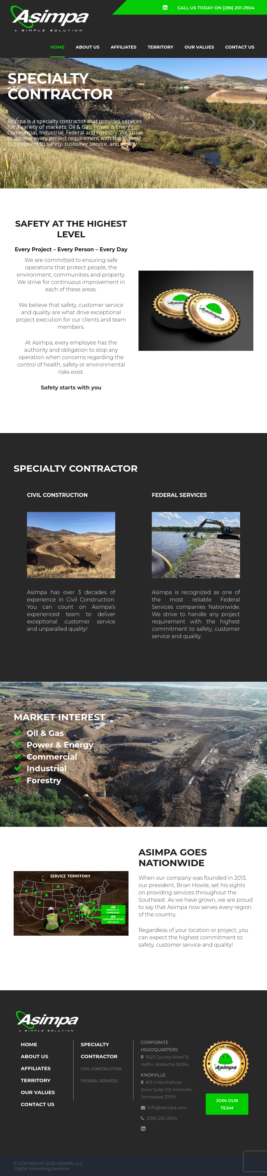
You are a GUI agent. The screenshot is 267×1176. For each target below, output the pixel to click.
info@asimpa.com (164, 1107)
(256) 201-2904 (159, 1118)
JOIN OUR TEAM (227, 1104)
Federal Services (99, 1081)
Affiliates (123, 47)
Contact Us (239, 47)
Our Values (199, 47)
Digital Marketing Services (41, 1168)
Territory (160, 47)
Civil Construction (101, 1069)
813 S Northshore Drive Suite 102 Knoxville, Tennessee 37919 (167, 1089)
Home (57, 47)
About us (88, 47)
